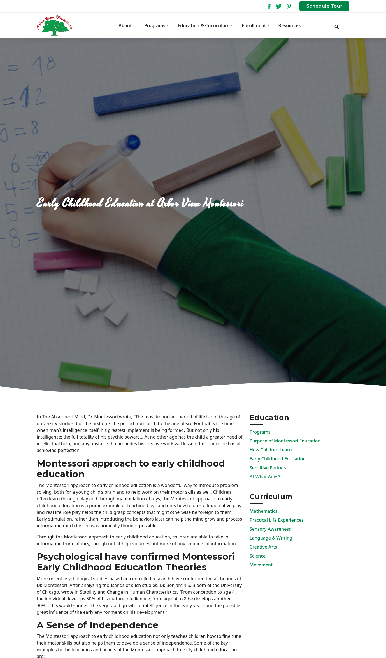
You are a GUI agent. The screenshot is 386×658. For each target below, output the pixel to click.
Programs (260, 432)
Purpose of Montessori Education (285, 441)
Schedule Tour (324, 6)
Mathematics (264, 511)
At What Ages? (265, 477)
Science (258, 556)
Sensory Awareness (270, 529)
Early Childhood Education (278, 459)
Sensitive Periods (268, 468)
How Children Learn (271, 450)
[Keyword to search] (346, 25)
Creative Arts (263, 547)
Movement (261, 565)
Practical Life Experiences (277, 520)
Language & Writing (271, 538)
